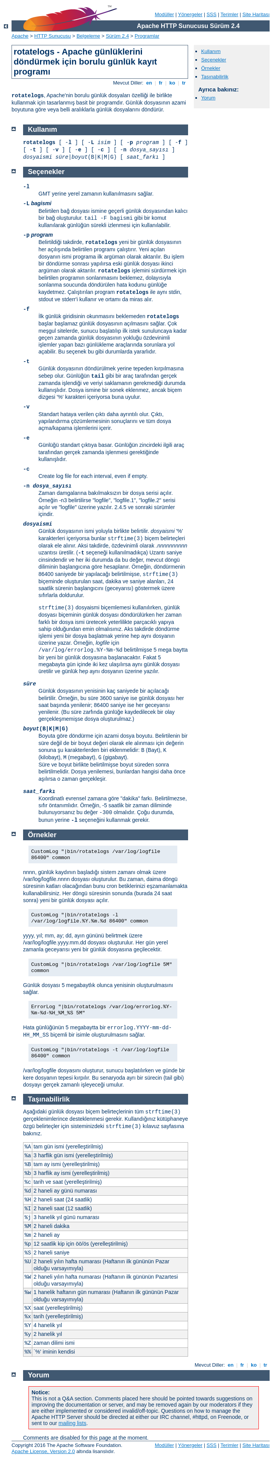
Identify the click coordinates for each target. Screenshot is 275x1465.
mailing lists (72, 1423)
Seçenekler (213, 60)
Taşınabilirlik (214, 77)
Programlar (147, 36)
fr (160, 83)
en (149, 83)
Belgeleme (88, 36)
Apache (20, 36)
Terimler (229, 14)
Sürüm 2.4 (117, 36)
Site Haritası (256, 14)
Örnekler (210, 68)
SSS (212, 14)
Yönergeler (190, 14)
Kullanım (211, 51)
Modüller (164, 14)
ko (172, 83)
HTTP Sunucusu (52, 36)
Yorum (208, 98)
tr (184, 83)
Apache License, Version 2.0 (43, 1451)
